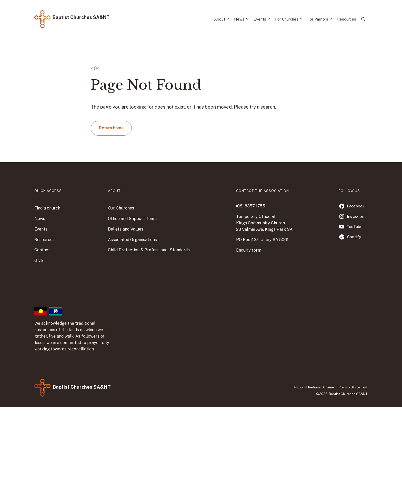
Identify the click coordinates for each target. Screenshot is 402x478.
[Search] (363, 19)
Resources (346, 19)
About (221, 19)
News (241, 19)
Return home (111, 128)
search (267, 107)
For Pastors (319, 19)
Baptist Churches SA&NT (81, 17)
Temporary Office (253, 216)
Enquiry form (248, 250)
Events (262, 19)
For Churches (288, 19)
